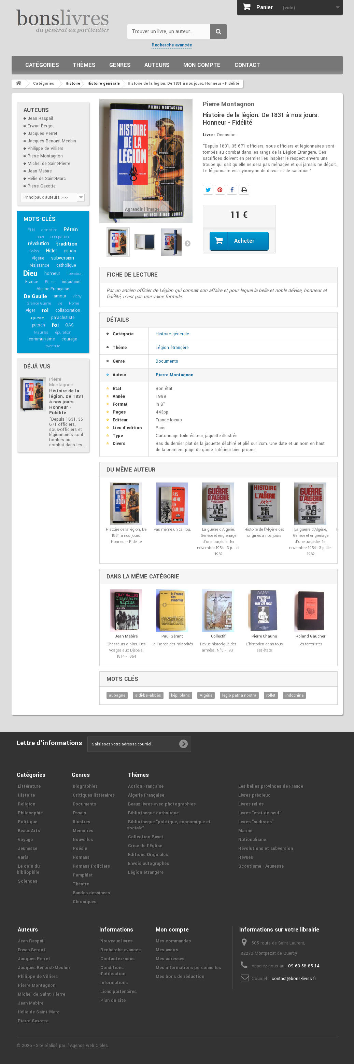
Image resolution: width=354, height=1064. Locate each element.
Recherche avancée (172, 45)
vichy (77, 296)
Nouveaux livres (116, 941)
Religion (26, 804)
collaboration (67, 310)
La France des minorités (172, 644)
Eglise (50, 282)
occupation (60, 237)
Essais (79, 813)
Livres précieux (254, 795)
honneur (52, 273)
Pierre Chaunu (264, 636)
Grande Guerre (39, 303)
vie (60, 303)
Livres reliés (251, 804)
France (31, 282)
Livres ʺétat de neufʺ (259, 813)
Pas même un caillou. (172, 529)
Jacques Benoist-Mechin (52, 141)
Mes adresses (170, 959)
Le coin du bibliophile (28, 869)
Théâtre (81, 884)
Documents (167, 361)
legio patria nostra (239, 695)
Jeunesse (27, 848)
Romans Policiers (91, 866)
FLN (31, 230)
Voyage (25, 840)
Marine (245, 831)
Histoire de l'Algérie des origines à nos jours (264, 532)
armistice (49, 230)
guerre (37, 317)
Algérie (38, 258)
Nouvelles (83, 840)
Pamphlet (83, 875)
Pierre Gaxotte (42, 186)
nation (70, 251)
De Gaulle (35, 296)
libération (74, 274)
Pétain (70, 229)
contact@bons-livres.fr (294, 979)
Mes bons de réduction (180, 977)
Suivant (187, 243)
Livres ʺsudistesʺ (255, 822)
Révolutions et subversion (265, 848)
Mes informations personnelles (188, 968)
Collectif (218, 636)
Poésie (80, 848)
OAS (69, 325)
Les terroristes (310, 644)
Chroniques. (85, 902)
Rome (74, 303)
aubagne (117, 695)
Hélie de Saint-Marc (47, 179)
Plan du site (113, 1000)
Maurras (41, 332)
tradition (66, 244)
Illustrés (81, 822)
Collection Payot (146, 837)
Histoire (26, 795)
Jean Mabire (40, 171)
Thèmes (84, 65)
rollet (270, 695)
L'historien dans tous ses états (264, 647)
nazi (40, 237)
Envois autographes (148, 863)
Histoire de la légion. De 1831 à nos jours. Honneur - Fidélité (66, 402)
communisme (42, 339)
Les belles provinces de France (270, 786)
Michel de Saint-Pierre (49, 163)
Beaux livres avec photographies (162, 804)
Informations (114, 983)
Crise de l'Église (145, 846)
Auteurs (157, 65)
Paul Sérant (172, 636)
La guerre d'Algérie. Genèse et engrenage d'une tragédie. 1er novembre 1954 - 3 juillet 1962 (218, 542)
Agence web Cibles (89, 1045)
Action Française (146, 786)
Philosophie (30, 813)
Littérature (29, 786)
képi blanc (180, 695)
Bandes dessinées (91, 893)
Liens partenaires (118, 992)
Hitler (51, 250)
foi (55, 325)
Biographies (85, 786)
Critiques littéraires (94, 795)
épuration (63, 332)
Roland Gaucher (310, 636)
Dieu (30, 273)
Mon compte (202, 65)
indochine (71, 282)
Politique (27, 822)
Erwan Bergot (41, 126)
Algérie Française (53, 289)
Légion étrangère (172, 348)
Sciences (27, 881)
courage (69, 339)
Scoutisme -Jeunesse (261, 866)
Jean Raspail (40, 118)
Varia (23, 857)
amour (60, 296)
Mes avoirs (167, 950)
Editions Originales (148, 855)
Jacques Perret (42, 133)
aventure (53, 346)
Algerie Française (146, 795)
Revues (245, 857)
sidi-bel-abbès (148, 695)
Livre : (209, 135)
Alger (30, 310)
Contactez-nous (117, 959)
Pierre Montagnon (45, 156)
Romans (81, 857)
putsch (38, 325)
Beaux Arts (29, 831)
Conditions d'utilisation (112, 971)
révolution (38, 243)
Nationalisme (252, 840)
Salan (34, 251)
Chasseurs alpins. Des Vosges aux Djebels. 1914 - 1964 (126, 650)
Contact (247, 65)
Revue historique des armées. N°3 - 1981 (218, 647)
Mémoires (83, 831)
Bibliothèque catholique (153, 813)
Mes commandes (173, 941)
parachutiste (63, 317)
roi (45, 310)
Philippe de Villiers (45, 148)
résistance (39, 265)
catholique (66, 265)
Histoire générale (172, 334)
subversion (62, 258)
